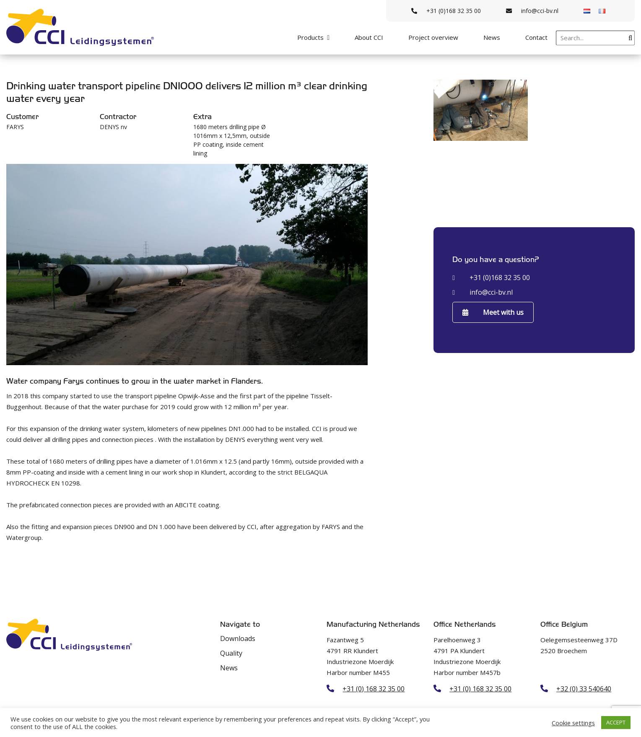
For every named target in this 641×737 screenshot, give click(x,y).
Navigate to (240, 624)
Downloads (237, 638)
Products (310, 37)
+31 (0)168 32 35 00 (446, 11)
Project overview (433, 37)
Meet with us (493, 312)
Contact (536, 37)
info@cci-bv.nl (532, 11)
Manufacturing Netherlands (373, 624)
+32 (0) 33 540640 (583, 688)
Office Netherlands (464, 624)
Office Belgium (564, 624)
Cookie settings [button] (573, 723)
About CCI (369, 37)
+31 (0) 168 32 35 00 (374, 688)
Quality (231, 653)
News (491, 37)
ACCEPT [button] (615, 722)
